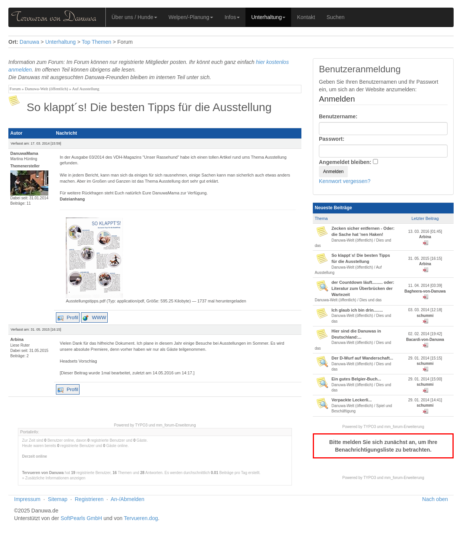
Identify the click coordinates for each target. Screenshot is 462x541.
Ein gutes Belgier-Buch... (356, 379)
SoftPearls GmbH (81, 518)
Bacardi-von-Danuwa (425, 339)
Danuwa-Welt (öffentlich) (46, 88)
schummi (425, 315)
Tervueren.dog (141, 518)
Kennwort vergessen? (344, 181)
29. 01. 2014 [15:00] (425, 379)
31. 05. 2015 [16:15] (425, 258)
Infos (232, 17)
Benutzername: (338, 116)
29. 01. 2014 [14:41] (425, 400)
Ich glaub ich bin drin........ (357, 310)
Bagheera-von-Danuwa (425, 291)
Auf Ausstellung (85, 88)
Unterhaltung (268, 17)
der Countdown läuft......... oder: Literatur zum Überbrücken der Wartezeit (362, 288)
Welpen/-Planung (191, 17)
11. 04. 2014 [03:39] (425, 285)
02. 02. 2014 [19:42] (425, 334)
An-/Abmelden (128, 499)
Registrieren (89, 499)
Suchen (335, 17)
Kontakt (306, 17)
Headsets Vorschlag (78, 361)
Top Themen (97, 42)
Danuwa (29, 42)
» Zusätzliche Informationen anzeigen (53, 478)
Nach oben (435, 499)
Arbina (425, 237)
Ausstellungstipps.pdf (85, 301)
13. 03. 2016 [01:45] (425, 231)
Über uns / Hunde (134, 17)
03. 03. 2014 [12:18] (425, 310)
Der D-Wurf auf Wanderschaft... (362, 358)
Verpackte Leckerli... (351, 400)
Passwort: (331, 139)
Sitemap (57, 499)
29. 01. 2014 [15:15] (425, 358)
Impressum (27, 499)
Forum (15, 88)
